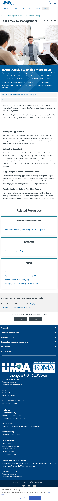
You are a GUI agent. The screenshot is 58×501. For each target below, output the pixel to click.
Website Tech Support (9, 403)
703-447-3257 (9, 451)
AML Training (7, 423)
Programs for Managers (33, 16)
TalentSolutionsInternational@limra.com (15, 307)
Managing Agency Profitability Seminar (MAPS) (21, 283)
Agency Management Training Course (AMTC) (21, 275)
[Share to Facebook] (48, 21)
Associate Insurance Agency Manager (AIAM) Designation (25, 229)
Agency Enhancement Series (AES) (17, 279)
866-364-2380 (35, 426)
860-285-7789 (12, 382)
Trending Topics (7, 337)
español (38, 8)
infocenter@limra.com (13, 415)
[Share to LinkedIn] (51, 21)
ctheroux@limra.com (9, 454)
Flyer (4, 100)
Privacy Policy (24, 482)
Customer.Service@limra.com (12, 384)
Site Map (15, 482)
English (46, 8)
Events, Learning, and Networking (14, 342)
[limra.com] (8, 3)
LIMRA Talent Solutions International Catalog (18, 95)
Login (16, 471)
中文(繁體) (6, 8)
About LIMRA (6, 351)
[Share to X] (44, 21)
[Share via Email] (55, 21)
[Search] (50, 3)
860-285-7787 (11, 448)
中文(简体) (15, 8)
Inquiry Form (34, 303)
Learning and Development (15, 16)
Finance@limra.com (13, 434)
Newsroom (5, 346)
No (36, 319)
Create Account (7, 471)
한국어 (30, 8)
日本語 (23, 8)
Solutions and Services (10, 332)
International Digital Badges (15, 250)
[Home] (2, 16)
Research (4, 328)
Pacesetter (9, 271)
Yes (20, 319)
